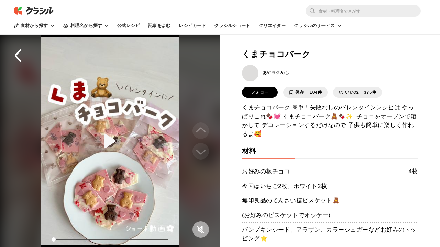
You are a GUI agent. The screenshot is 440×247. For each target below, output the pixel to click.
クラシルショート (232, 25)
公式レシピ (128, 25)
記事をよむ (159, 25)
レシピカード (192, 25)
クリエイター (272, 25)
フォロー (260, 92)
